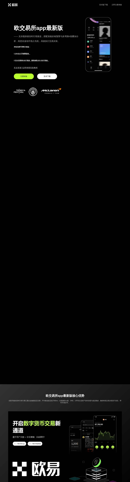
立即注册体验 (117, 5)
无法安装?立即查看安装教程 (26, 68)
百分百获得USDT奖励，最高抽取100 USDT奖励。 (32, 60)
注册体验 (23, 76)
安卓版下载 (103, 5)
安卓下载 (47, 76)
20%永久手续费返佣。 (22, 54)
